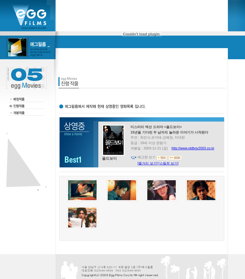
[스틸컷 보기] (168, 163)
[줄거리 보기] (148, 163)
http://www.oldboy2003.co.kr (193, 148)
